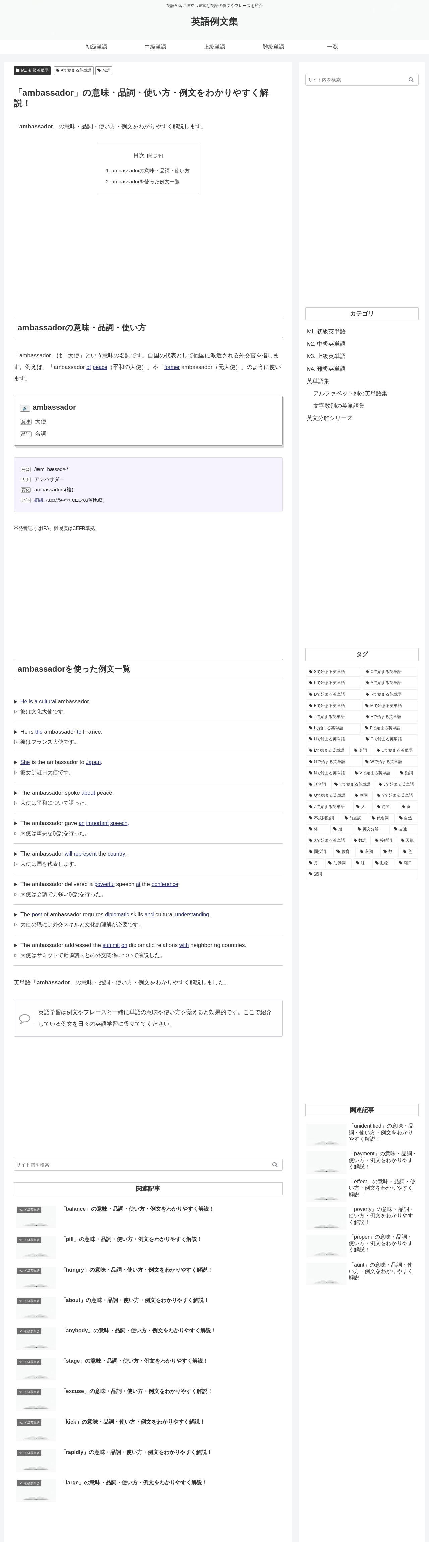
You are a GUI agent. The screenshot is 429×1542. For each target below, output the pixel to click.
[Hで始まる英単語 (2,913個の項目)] (333, 739)
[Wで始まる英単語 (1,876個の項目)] (390, 762)
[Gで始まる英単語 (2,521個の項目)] (390, 739)
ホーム (243, 1521)
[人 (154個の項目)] (363, 807)
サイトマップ (350, 1521)
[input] (148, 1165)
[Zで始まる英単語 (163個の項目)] (329, 807)
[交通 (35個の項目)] (404, 829)
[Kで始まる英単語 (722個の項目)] (352, 785)
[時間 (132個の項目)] (385, 807)
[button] (275, 1165)
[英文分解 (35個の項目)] (372, 829)
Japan (94, 762)
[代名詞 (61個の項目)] (382, 818)
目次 (139, 155)
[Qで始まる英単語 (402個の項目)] (328, 796)
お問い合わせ (315, 1521)
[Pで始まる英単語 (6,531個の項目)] (333, 683)
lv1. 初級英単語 (32, 70)
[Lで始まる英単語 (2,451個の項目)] (328, 751)
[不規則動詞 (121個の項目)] (323, 818)
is (31, 701)
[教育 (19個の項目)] (344, 852)
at (139, 884)
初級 (39, 500)
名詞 (103, 70)
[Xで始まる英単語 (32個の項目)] (327, 841)
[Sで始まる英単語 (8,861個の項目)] (333, 672)
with (186, 945)
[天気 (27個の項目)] (408, 841)
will (69, 853)
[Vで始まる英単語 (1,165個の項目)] (373, 773)
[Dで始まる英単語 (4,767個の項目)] (333, 694)
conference (167, 884)
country (119, 853)
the (39, 732)
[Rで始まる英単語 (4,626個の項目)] (390, 694)
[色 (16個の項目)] (409, 852)
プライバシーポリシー (395, 1521)
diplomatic (118, 914)
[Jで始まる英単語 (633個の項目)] (397, 785)
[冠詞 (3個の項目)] (362, 874)
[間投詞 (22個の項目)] (319, 852)
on (125, 945)
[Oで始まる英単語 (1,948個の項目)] (333, 762)
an (82, 823)
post (37, 914)
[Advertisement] (148, 251)
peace (100, 367)
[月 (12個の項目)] (315, 863)
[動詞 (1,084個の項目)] (407, 773)
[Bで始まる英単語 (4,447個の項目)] (333, 706)
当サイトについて (275, 1521)
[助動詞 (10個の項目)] (338, 863)
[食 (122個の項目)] (408, 807)
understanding (196, 914)
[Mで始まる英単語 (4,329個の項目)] (390, 706)
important (99, 823)
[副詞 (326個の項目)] (362, 796)
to (79, 732)
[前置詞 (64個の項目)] (355, 818)
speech (121, 823)
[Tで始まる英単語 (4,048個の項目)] (333, 717)
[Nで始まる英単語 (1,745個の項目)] (328, 773)
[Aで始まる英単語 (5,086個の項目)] (390, 683)
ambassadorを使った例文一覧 (146, 182)
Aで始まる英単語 (74, 70)
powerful (105, 884)
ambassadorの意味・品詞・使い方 (151, 170)
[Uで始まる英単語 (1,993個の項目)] (396, 751)
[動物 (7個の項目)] (383, 863)
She (25, 762)
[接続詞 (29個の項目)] (384, 841)
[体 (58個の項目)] (317, 829)
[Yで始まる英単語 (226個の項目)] (396, 796)
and (151, 914)
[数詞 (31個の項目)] (361, 841)
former (174, 367)
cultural (49, 701)
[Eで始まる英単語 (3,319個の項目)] (390, 717)
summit (112, 945)
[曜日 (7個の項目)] (407, 863)
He (24, 701)
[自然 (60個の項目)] (407, 818)
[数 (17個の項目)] (389, 852)
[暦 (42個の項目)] (342, 829)
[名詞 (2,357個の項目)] (361, 751)
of (88, 367)
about (88, 793)
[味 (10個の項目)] (362, 863)
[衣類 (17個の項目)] (368, 852)
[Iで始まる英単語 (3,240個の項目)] (333, 728)
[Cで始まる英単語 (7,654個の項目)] (390, 672)
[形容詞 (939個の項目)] (318, 785)
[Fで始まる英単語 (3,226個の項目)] (390, 728)
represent (86, 853)
